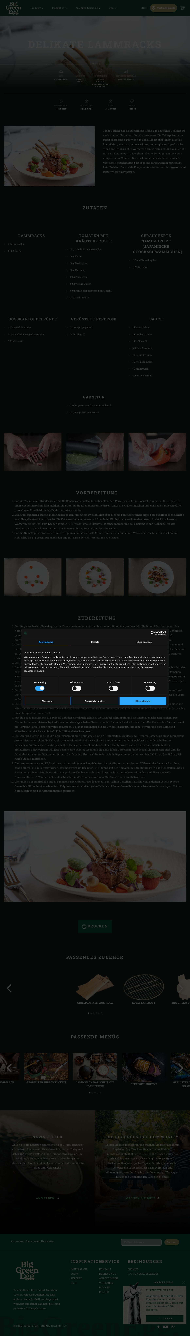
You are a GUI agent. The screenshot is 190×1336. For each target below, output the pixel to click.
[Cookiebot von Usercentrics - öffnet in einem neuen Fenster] (152, 633)
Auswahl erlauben (95, 701)
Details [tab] (95, 641)
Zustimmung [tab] (46, 641)
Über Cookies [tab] (144, 641)
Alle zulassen (142, 701)
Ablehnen (47, 701)
